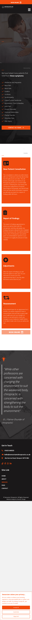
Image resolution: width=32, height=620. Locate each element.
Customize (16, 612)
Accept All (16, 607)
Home (4, 476)
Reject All (16, 616)
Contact (5, 488)
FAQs (3, 485)
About (4, 479)
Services (4, 482)
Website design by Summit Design (16, 499)
